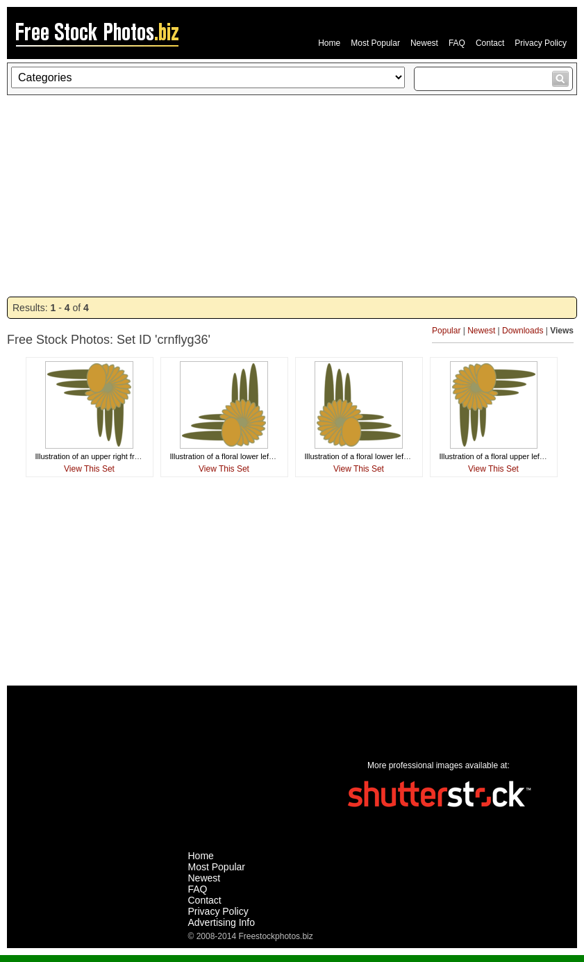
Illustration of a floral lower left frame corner (243, 456)
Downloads (522, 330)
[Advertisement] (292, 196)
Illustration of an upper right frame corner (104, 456)
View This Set (89, 469)
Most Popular (375, 43)
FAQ (457, 43)
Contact (490, 43)
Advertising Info (222, 922)
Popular (446, 330)
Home (329, 43)
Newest (424, 43)
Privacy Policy (541, 43)
